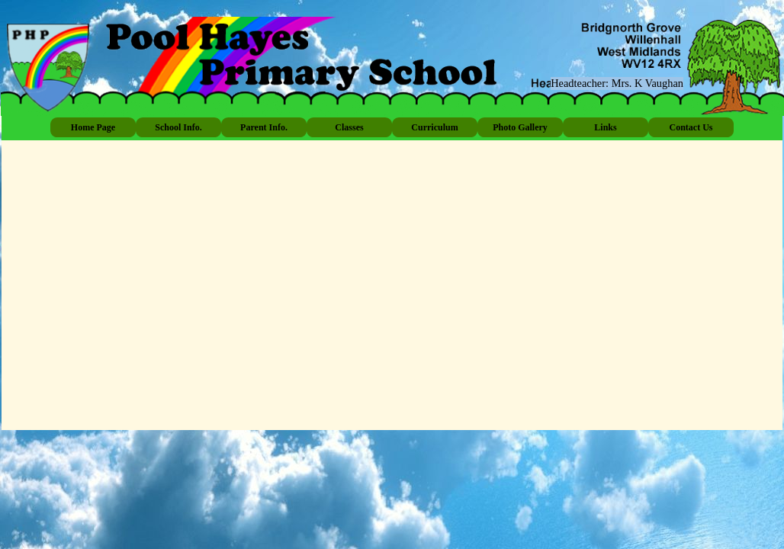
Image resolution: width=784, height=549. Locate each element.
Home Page (93, 127)
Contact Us (691, 127)
